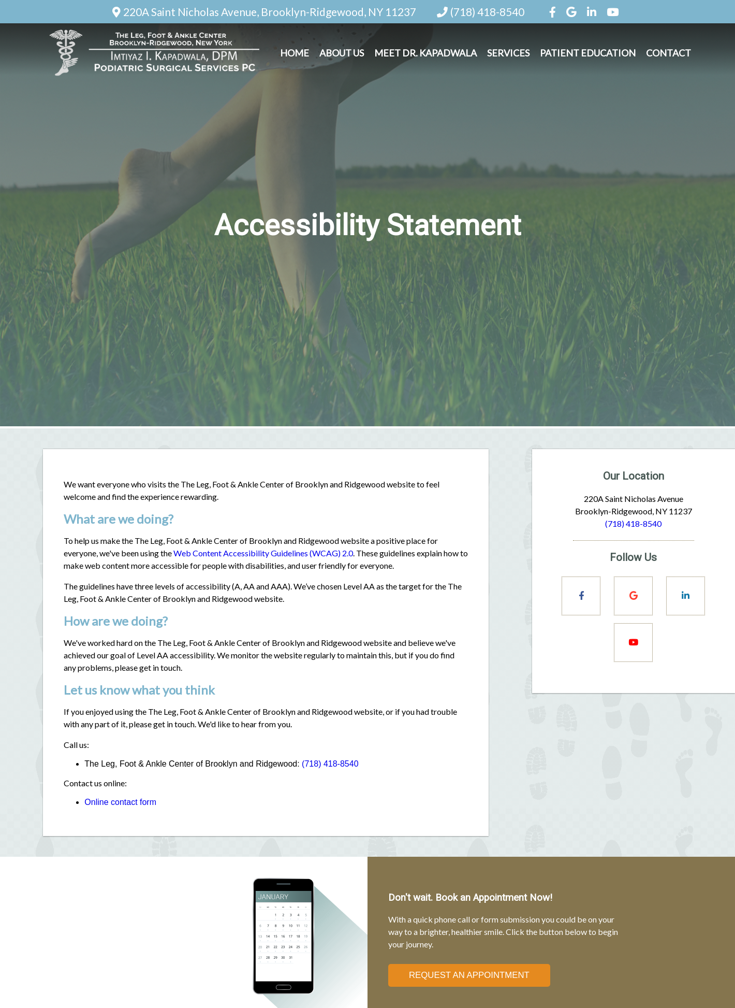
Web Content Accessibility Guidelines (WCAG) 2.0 (263, 553)
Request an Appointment (469, 975)
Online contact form (120, 802)
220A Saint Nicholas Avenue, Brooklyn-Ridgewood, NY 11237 (269, 11)
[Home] (154, 76)
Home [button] (294, 53)
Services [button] (508, 53)
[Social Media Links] (581, 596)
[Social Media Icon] (553, 11)
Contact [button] (668, 53)
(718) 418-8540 (487, 11)
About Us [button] (341, 53)
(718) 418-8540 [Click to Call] (633, 523)
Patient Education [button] (588, 53)
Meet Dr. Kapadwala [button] (425, 53)
